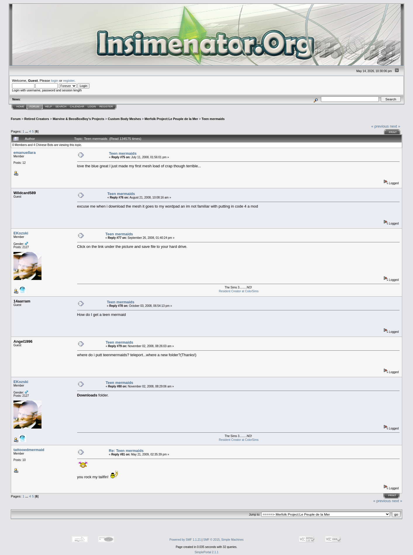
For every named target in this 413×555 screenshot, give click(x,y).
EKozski (20, 233)
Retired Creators (36, 119)
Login (92, 106)
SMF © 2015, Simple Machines (223, 539)
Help (48, 106)
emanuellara (24, 152)
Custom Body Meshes (124, 119)
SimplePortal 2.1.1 (207, 552)
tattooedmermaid (28, 450)
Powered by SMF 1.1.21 (185, 539)
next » (395, 126)
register (68, 80)
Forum (34, 106)
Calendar (77, 106)
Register (106, 106)
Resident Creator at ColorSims (239, 291)
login (54, 80)
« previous (380, 126)
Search (61, 106)
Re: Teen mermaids (126, 450)
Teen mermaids (213, 119)
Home (20, 106)
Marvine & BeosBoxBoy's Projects (78, 119)
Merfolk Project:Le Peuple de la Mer (171, 119)
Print (393, 132)
